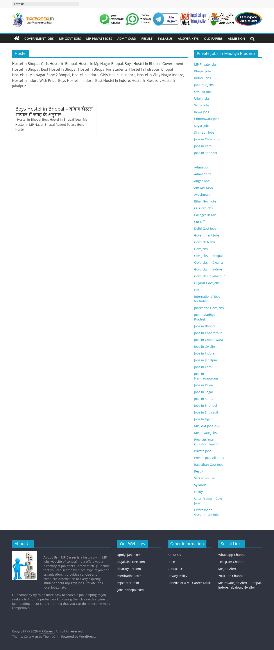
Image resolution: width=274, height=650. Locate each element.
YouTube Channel (231, 576)
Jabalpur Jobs (204, 85)
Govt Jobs (201, 249)
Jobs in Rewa (203, 385)
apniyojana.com (129, 555)
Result (146, 38)
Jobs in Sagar (203, 392)
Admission (236, 38)
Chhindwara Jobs (206, 119)
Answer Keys (188, 38)
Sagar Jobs (202, 126)
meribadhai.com (129, 576)
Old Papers (213, 38)
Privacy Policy (177, 576)
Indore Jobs (202, 78)
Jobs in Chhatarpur (208, 139)
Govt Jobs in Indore (208, 269)
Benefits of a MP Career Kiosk (189, 583)
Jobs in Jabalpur (205, 360)
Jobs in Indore (204, 353)
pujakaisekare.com (131, 562)
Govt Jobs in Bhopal (208, 256)
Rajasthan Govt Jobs (208, 464)
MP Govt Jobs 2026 (207, 426)
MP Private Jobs (99, 38)
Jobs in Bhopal (204, 326)
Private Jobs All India (209, 458)
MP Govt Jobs (70, 38)
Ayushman (202, 194)
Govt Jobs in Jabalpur (209, 276)
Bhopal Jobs (202, 71)
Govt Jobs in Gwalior (209, 262)
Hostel (198, 290)
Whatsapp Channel (232, 555)
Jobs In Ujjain (203, 419)
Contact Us (175, 569)
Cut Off (199, 222)
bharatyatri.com (129, 569)
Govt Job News (204, 242)
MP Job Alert (227, 569)
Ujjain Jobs (202, 98)
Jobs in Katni (203, 146)
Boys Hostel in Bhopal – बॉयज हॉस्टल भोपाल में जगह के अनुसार (54, 111)
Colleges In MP (205, 215)
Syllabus (165, 38)
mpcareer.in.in (128, 583)
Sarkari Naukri (204, 478)
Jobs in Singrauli (206, 412)
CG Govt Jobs (203, 208)
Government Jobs (39, 38)
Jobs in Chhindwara (208, 340)
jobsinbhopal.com (130, 590)
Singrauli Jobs (204, 132)
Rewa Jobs (201, 112)
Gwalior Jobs (203, 92)
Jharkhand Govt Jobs (209, 308)
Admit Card (126, 38)
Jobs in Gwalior (205, 346)
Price (171, 562)
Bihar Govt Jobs (205, 201)
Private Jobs (202, 451)
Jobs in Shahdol (205, 153)
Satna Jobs (202, 105)
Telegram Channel (231, 562)
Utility (198, 492)
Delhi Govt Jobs (205, 228)
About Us (174, 555)
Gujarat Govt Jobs (207, 283)
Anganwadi (202, 181)
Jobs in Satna (203, 399)
